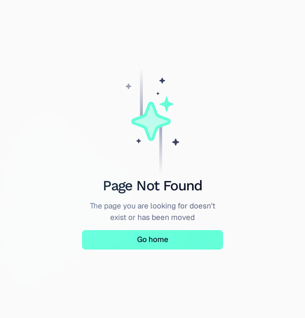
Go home (152, 239)
